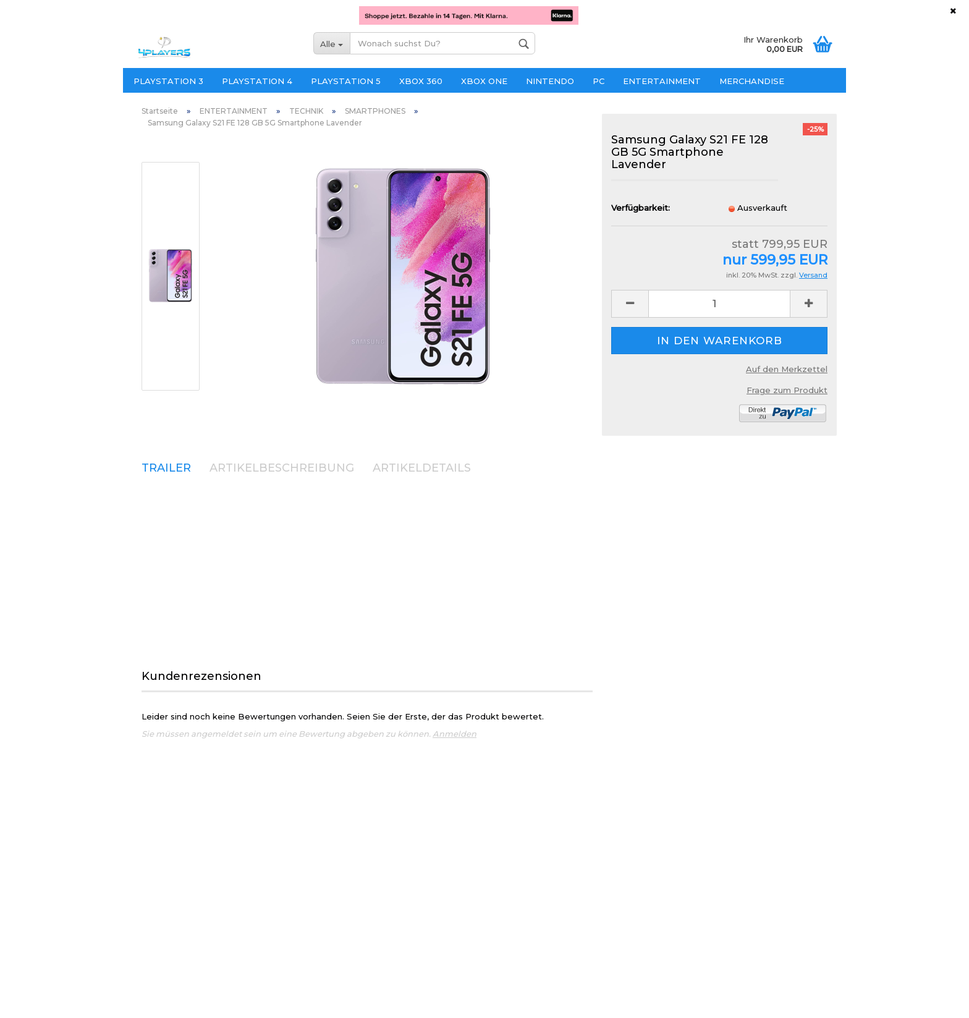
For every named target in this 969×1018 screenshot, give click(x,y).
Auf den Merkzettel (786, 369)
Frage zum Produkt (787, 390)
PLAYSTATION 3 (168, 81)
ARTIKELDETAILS (422, 468)
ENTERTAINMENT (662, 81)
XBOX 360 (420, 81)
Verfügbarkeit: (640, 208)
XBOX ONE (484, 81)
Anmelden (454, 734)
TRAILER (166, 468)
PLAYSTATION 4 (257, 81)
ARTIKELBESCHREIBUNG (281, 468)
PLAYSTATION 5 (346, 81)
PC (598, 81)
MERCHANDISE (751, 81)
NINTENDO (550, 81)
